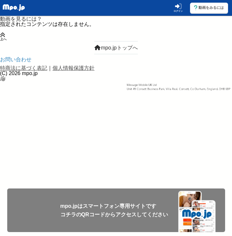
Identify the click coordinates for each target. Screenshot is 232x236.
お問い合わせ (16, 59)
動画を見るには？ (21, 19)
